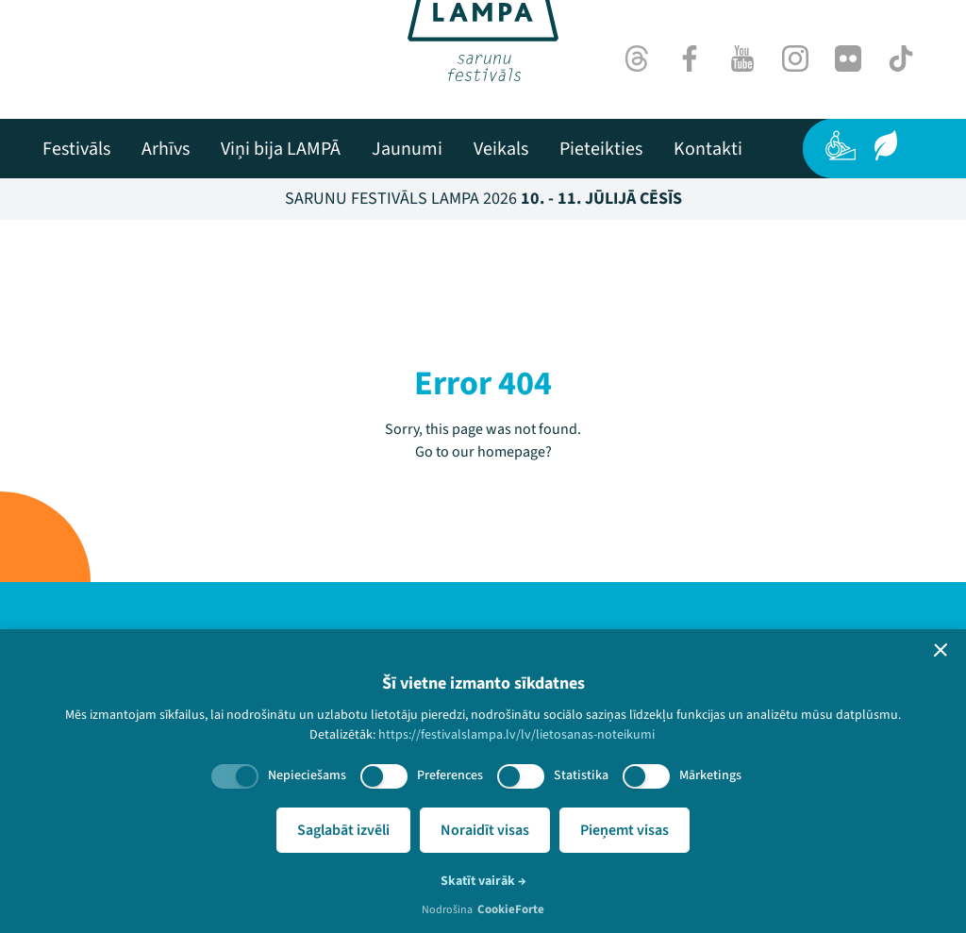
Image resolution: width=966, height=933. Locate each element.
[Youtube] (742, 58)
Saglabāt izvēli (343, 830)
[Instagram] (795, 58)
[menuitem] (76, 149)
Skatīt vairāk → (483, 881)
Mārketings (710, 775)
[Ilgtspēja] (886, 145)
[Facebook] (689, 58)
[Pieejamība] (840, 145)
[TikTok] (901, 58)
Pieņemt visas (624, 830)
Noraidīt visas (485, 830)
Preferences (450, 775)
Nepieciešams (307, 775)
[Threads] (636, 58)
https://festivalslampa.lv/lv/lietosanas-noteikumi (516, 734)
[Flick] (848, 58)
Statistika (581, 775)
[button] (940, 650)
